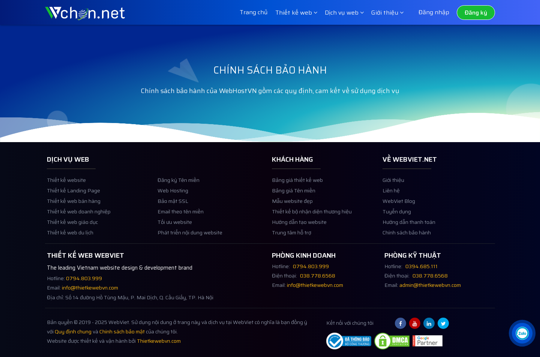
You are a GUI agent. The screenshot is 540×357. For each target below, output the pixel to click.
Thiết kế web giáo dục (72, 232)
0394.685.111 (421, 276)
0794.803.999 (84, 288)
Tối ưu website (175, 232)
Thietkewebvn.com (159, 350)
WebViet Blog (398, 211)
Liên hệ (391, 200)
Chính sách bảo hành (406, 242)
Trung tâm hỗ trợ (291, 242)
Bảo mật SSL (173, 211)
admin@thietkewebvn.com (430, 294)
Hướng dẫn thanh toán (408, 232)
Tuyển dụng (396, 221)
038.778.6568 (317, 285)
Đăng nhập (433, 12)
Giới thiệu (393, 190)
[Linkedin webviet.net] (429, 332)
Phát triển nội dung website (190, 242)
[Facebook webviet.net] (400, 332)
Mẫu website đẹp (292, 211)
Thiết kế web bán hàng (73, 211)
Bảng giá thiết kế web (297, 190)
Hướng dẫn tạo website (299, 232)
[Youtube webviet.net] (414, 332)
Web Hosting (173, 200)
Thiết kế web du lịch (70, 242)
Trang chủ (254, 12)
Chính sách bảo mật (122, 341)
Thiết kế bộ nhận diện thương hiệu (312, 221)
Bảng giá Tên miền (293, 200)
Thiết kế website (66, 190)
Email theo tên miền (181, 221)
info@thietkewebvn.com (90, 298)
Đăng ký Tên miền (179, 190)
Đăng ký (476, 12)
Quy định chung (73, 341)
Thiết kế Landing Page (73, 200)
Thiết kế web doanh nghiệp (79, 221)
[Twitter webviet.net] (443, 332)
